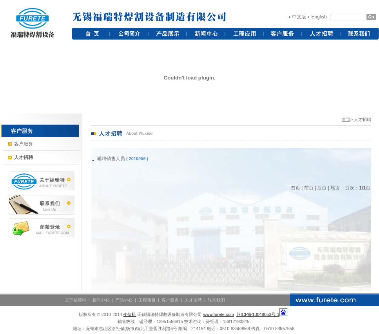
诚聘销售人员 (111, 158)
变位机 (129, 314)
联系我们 (216, 300)
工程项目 (147, 300)
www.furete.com (218, 314)
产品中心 (123, 300)
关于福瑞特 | (78, 300)
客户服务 (20, 144)
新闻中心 (101, 300)
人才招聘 (193, 300)
